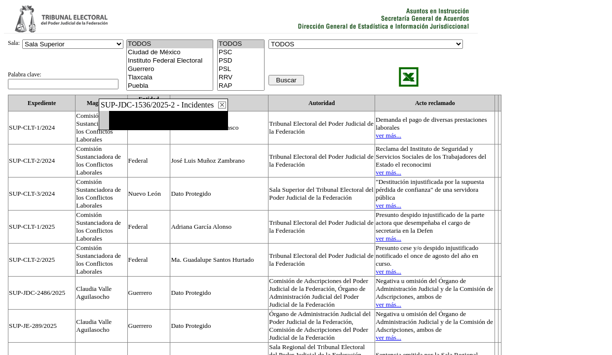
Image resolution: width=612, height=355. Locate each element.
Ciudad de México (170, 52)
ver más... (388, 135)
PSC (241, 52)
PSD (241, 61)
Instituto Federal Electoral (170, 61)
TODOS (241, 44)
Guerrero (170, 69)
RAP (241, 86)
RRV (241, 77)
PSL (241, 69)
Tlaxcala (170, 77)
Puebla (170, 86)
